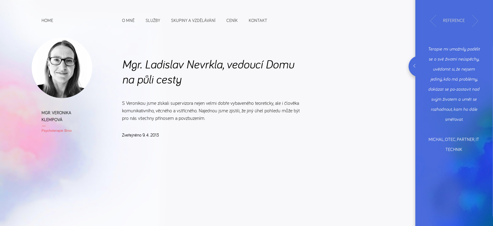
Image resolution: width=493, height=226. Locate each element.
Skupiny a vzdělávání (193, 20)
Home (47, 20)
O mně (128, 20)
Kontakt (258, 20)
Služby (153, 20)
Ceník (232, 20)
